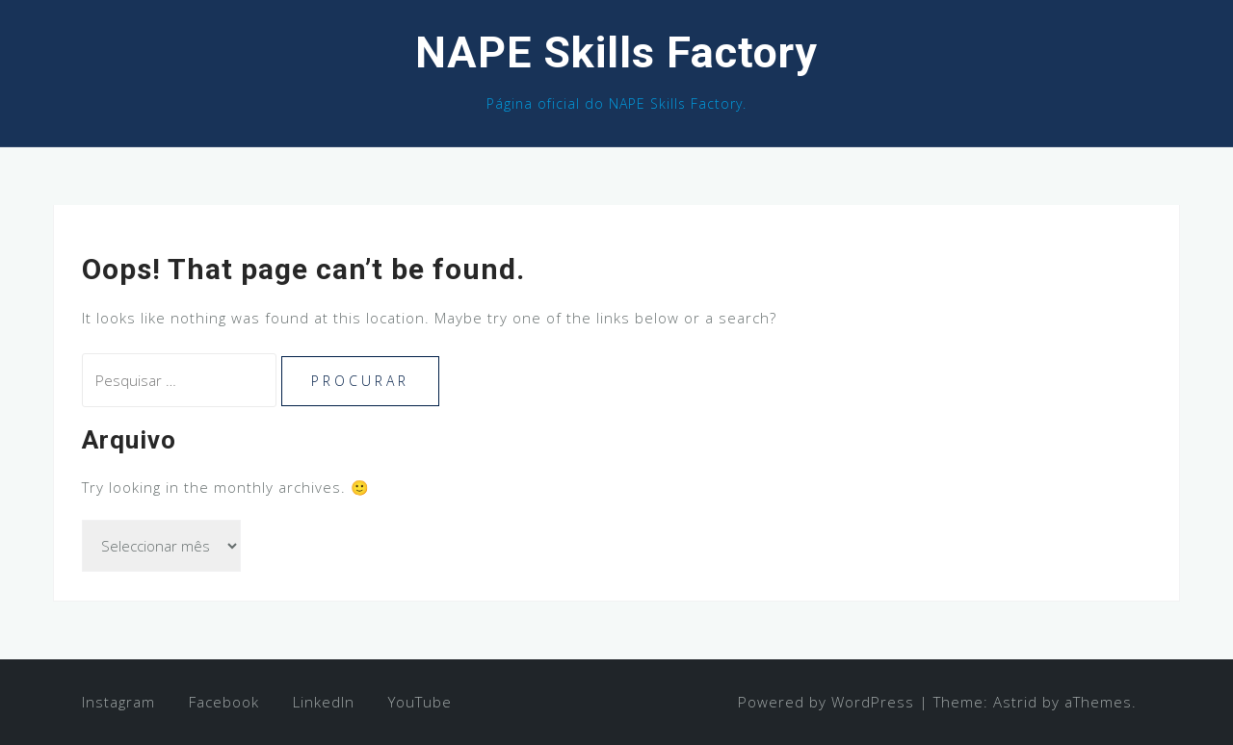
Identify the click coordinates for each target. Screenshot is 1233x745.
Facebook (224, 701)
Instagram (118, 701)
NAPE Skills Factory (616, 52)
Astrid (1015, 701)
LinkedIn (323, 701)
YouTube (420, 701)
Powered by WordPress (826, 701)
